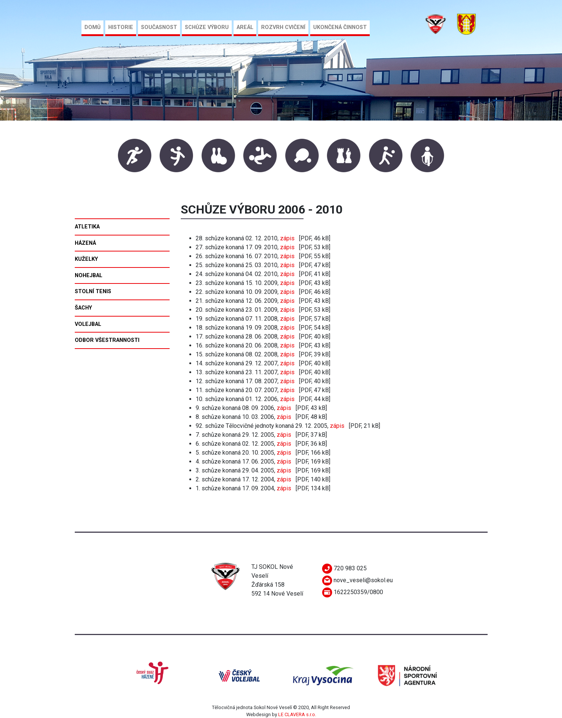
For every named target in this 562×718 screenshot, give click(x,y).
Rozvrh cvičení (283, 27)
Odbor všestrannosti (107, 340)
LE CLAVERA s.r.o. (297, 714)
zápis (287, 238)
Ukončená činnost (340, 27)
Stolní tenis (93, 291)
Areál (245, 27)
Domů (92, 27)
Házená (85, 243)
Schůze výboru (207, 27)
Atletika (87, 227)
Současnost (159, 27)
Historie (120, 27)
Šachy (83, 308)
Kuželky (86, 259)
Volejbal (88, 324)
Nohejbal (88, 275)
